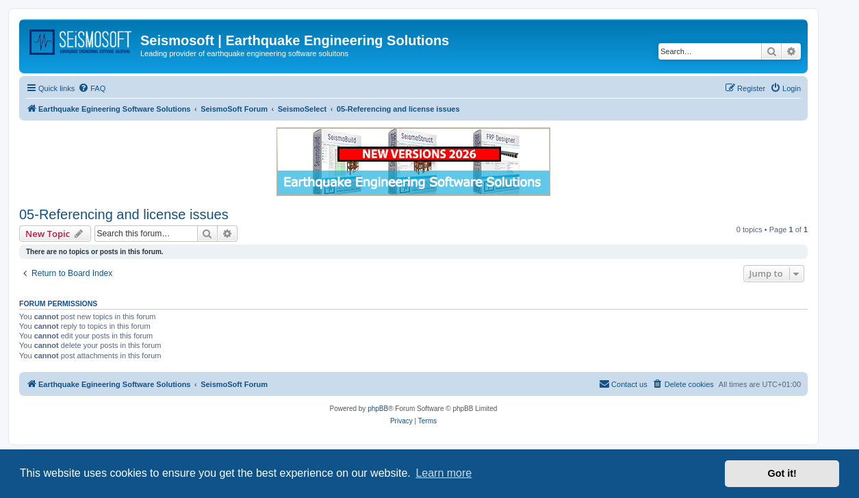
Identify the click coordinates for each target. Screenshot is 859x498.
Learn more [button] (443, 473)
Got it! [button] (782, 473)
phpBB (378, 408)
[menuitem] (91, 88)
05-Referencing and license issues (124, 214)
